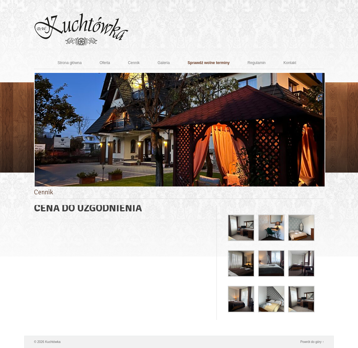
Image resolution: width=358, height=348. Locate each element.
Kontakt (295, 63)
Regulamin (261, 63)
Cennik (139, 63)
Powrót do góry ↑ (312, 342)
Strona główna (75, 63)
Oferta (110, 63)
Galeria (169, 63)
